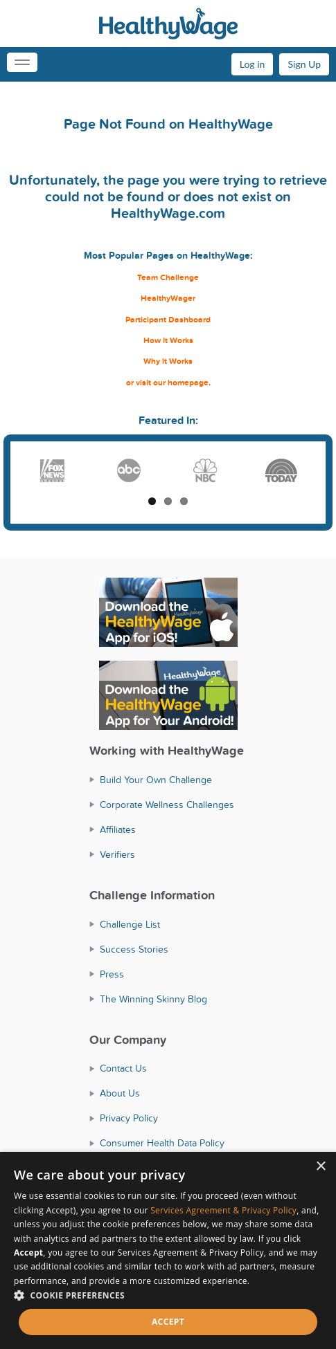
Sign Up (304, 64)
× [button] (320, 1167)
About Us (120, 1093)
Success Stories (134, 949)
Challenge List (130, 924)
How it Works (168, 341)
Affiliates (118, 830)
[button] (168, 1295)
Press (112, 974)
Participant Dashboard (168, 320)
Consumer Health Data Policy (162, 1143)
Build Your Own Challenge (156, 780)
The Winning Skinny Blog (153, 999)
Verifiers (117, 855)
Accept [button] (168, 1322)
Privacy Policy (129, 1118)
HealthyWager (168, 298)
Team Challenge (168, 278)
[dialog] (168, 1250)
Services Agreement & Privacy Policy (223, 1210)
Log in (252, 64)
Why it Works (168, 361)
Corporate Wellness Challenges (167, 805)
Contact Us (123, 1068)
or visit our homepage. (168, 383)
